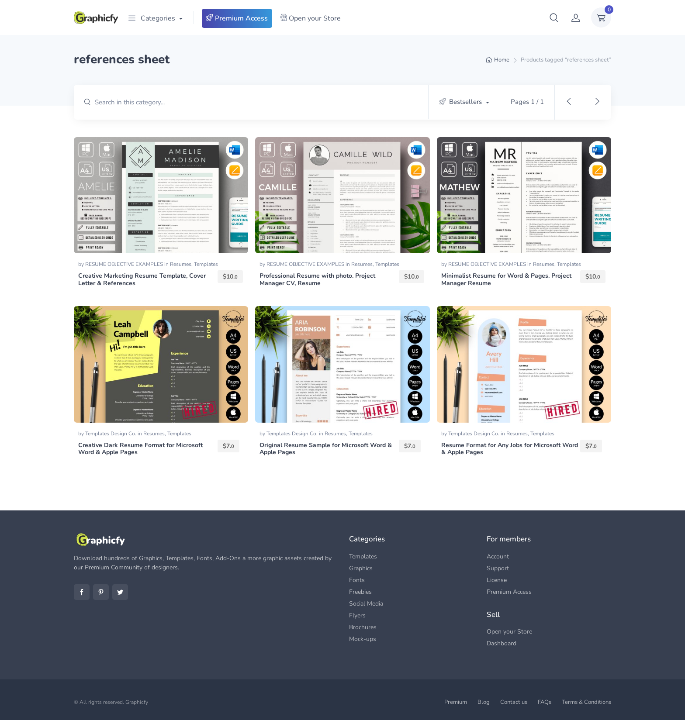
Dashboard (501, 643)
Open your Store (310, 18)
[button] (554, 17)
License (497, 580)
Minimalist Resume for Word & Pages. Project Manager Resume (506, 279)
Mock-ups (362, 639)
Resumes (180, 264)
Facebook (82, 592)
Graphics (361, 568)
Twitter (120, 592)
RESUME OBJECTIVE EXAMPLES (124, 264)
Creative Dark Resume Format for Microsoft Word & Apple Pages (140, 449)
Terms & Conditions (586, 702)
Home (501, 60)
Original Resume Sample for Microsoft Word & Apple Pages (325, 449)
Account (498, 556)
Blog (483, 702)
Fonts (357, 580)
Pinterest (101, 592)
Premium (455, 702)
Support (498, 568)
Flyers (357, 615)
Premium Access (237, 18)
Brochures (363, 627)
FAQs (544, 702)
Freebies (360, 592)
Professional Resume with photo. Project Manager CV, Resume (317, 279)
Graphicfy (136, 702)
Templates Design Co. (111, 433)
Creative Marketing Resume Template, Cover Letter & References (142, 279)
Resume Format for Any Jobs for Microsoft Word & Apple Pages (509, 449)
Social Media (366, 603)
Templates (206, 264)
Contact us (513, 702)
